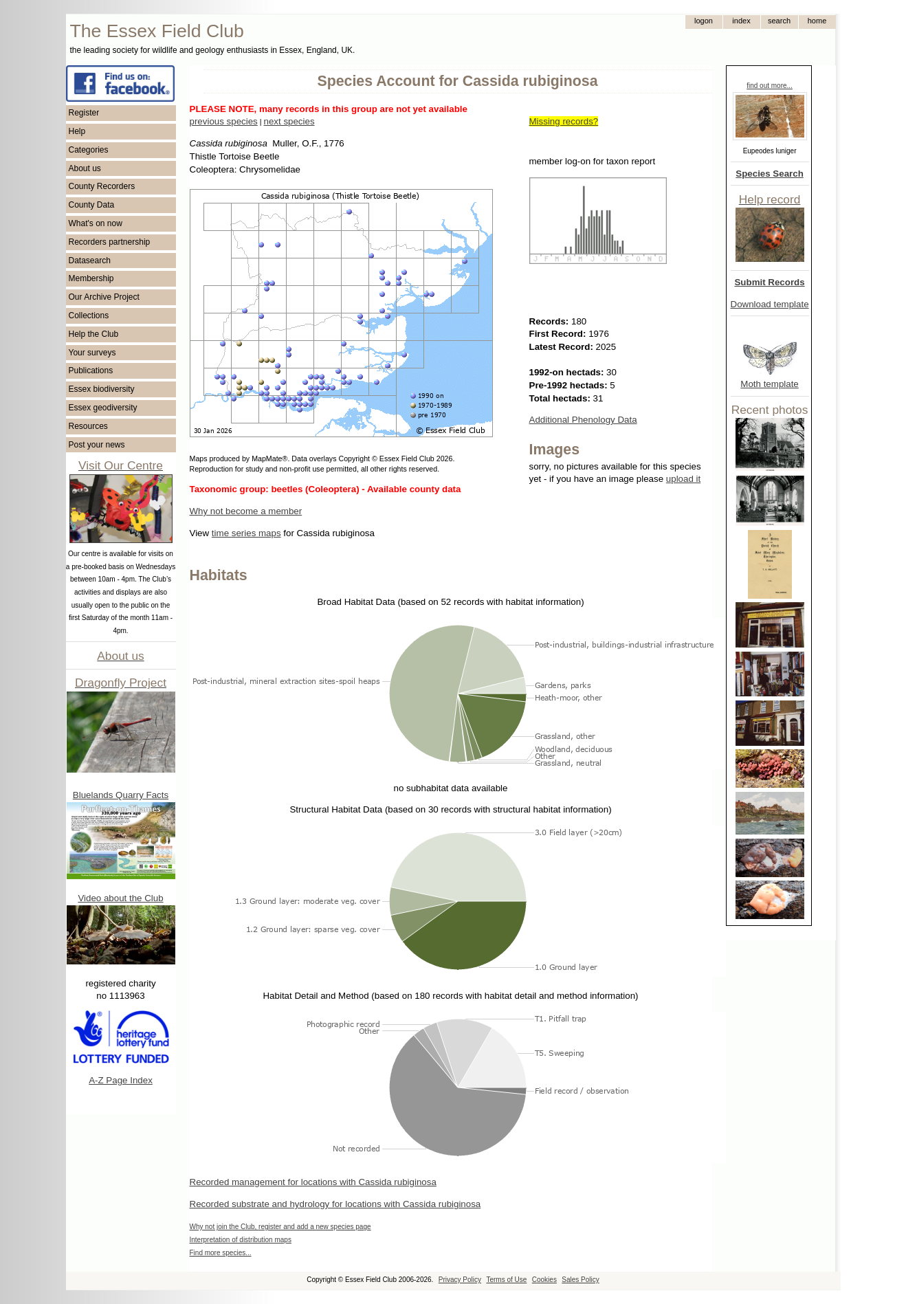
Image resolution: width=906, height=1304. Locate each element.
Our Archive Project (104, 297)
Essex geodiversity (103, 407)
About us (85, 168)
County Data (92, 205)
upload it (683, 479)
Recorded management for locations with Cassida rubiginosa (313, 1182)
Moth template (769, 384)
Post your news (97, 445)
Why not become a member (246, 511)
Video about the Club (120, 898)
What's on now (95, 223)
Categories (89, 150)
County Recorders (102, 186)
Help (77, 131)
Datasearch (90, 260)
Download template (770, 304)
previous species (224, 121)
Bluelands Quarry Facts (120, 795)
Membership (91, 278)
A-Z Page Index (121, 1080)
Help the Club (94, 334)
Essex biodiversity (102, 389)
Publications (91, 370)
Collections (89, 315)
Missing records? (564, 121)
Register (84, 113)
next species (288, 121)
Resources (88, 426)
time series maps (246, 533)
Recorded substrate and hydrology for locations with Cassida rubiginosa (335, 1204)
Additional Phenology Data (583, 420)
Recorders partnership (110, 242)
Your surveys (92, 352)
